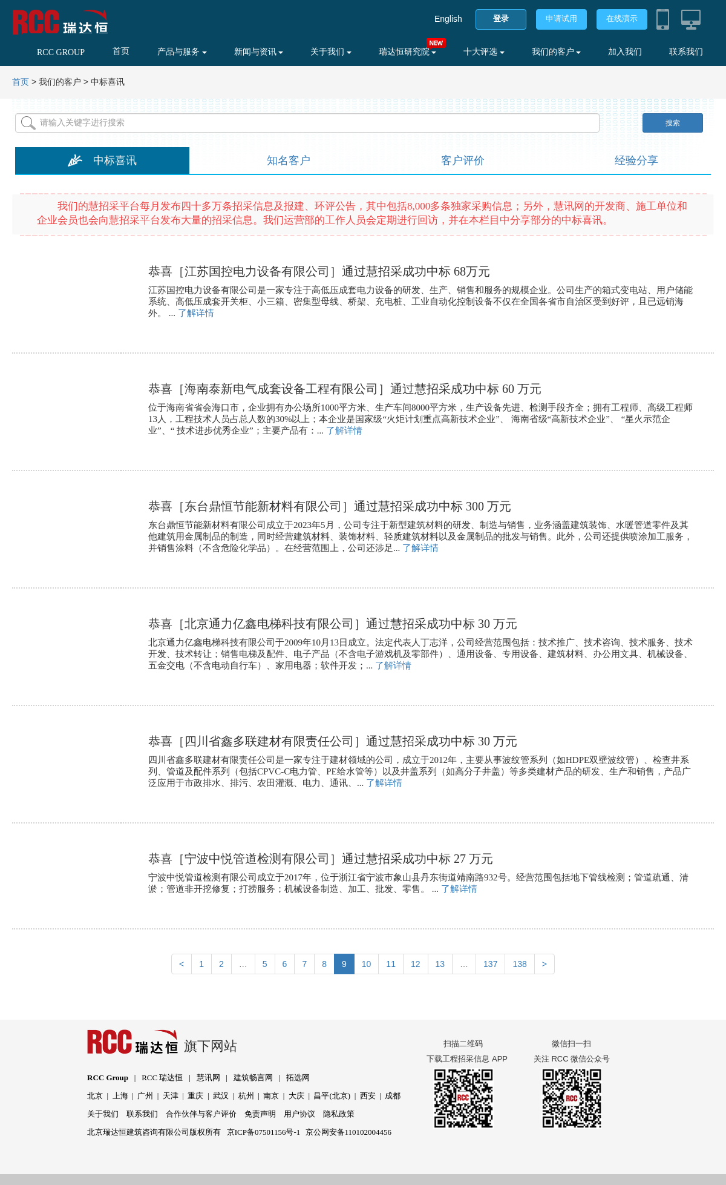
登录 (501, 18)
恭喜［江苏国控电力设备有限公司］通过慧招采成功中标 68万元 (319, 271)
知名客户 (288, 160)
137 (490, 964)
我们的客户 (556, 51)
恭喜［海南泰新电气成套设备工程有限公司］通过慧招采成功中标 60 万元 (344, 388)
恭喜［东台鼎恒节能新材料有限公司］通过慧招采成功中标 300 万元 (329, 506)
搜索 (673, 123)
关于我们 (331, 51)
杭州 (246, 1095)
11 (391, 964)
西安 (368, 1095)
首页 (121, 51)
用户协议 (299, 1113)
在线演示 (622, 18)
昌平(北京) (331, 1095)
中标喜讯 (115, 160)
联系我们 (686, 51)
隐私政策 (339, 1113)
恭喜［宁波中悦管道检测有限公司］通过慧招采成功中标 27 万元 (320, 858)
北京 (95, 1095)
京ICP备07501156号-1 (264, 1132)
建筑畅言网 (253, 1077)
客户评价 (463, 160)
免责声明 (260, 1113)
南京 (271, 1095)
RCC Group (107, 1077)
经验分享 (636, 160)
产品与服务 (182, 51)
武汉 (221, 1095)
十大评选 (484, 51)
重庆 (195, 1095)
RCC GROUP (61, 52)
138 (519, 964)
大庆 (296, 1095)
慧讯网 (208, 1077)
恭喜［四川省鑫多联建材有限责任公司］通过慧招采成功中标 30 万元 (332, 741)
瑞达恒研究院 (408, 51)
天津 (170, 1095)
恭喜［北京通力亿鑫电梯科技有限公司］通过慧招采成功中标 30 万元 (332, 623)
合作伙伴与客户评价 (201, 1113)
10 (366, 964)
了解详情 (196, 313)
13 (440, 964)
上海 (120, 1095)
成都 (393, 1095)
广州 (145, 1095)
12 (415, 964)
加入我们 (625, 51)
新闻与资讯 (259, 51)
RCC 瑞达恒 (162, 1077)
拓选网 (298, 1077)
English (448, 19)
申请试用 (561, 18)
